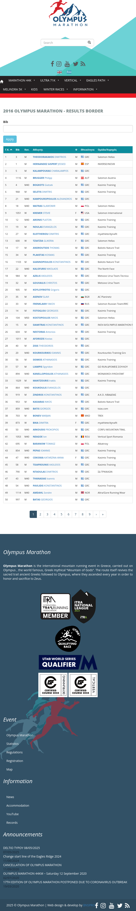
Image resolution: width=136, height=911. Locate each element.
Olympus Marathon (19, 735)
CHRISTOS (45, 282)
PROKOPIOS (46, 429)
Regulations (14, 752)
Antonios (44, 331)
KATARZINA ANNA (48, 457)
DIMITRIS (42, 191)
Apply (10, 139)
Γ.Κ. (8, 149)
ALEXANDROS (52, 198)
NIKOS (45, 317)
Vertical (71, 81)
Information (84, 90)
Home (1, 81)
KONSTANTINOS (52, 261)
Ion (40, 436)
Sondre (42, 492)
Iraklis (44, 380)
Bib (5, 122)
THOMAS (46, 247)
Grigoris (46, 289)
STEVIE (41, 212)
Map (9, 769)
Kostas (42, 338)
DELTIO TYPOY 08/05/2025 (21, 848)
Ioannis (44, 478)
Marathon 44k (21, 81)
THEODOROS (43, 345)
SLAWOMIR (44, 205)
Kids (34, 89)
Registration (14, 761)
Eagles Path (96, 81)
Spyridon (43, 366)
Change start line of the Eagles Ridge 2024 (32, 856)
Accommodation (17, 805)
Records (12, 823)
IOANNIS (47, 352)
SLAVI (41, 296)
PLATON (42, 219)
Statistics (12, 744)
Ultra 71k (48, 81)
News (10, 797)
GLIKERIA (43, 240)
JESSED (49, 164)
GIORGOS (42, 408)
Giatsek (43, 184)
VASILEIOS (42, 275)
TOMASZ (44, 443)
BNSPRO (89, 905)
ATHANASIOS (45, 359)
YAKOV (44, 303)
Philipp (42, 177)
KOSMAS (43, 254)
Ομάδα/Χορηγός (107, 149)
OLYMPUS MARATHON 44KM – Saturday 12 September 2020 (45, 873)
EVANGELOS (44, 226)
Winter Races (55, 90)
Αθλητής (38, 149)
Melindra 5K (13, 90)
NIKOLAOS (45, 268)
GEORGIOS (45, 310)
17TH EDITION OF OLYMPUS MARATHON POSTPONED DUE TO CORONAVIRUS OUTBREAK (65, 882)
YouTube (12, 814)
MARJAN (42, 415)
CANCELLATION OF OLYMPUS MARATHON (32, 865)
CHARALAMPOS (50, 170)
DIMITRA (40, 422)
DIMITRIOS (49, 156)
